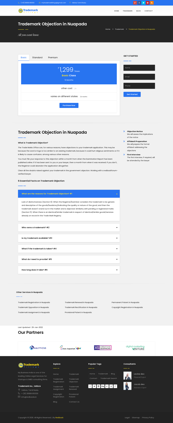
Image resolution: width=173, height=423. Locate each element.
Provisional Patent (73, 395)
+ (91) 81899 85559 (28, 393)
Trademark (128, 11)
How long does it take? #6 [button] (34, 269)
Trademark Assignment (58, 387)
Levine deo (139, 374)
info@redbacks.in (27, 397)
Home (116, 11)
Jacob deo (139, 384)
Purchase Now (69, 105)
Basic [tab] (24, 57)
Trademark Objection (74, 380)
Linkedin (98, 386)
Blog (138, 11)
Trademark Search (108, 378)
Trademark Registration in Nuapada (34, 302)
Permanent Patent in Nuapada (125, 302)
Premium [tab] (53, 57)
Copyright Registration (58, 395)
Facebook (139, 3)
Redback (59, 417)
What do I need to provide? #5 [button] (37, 259)
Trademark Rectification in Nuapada (81, 307)
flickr (107, 386)
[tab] (69, 194)
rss (152, 3)
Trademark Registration (58, 380)
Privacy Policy (148, 417)
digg (103, 386)
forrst (111, 386)
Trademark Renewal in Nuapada (79, 302)
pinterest (147, 3)
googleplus (135, 3)
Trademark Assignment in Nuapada (34, 312)
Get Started (132, 94)
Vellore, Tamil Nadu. (28, 390)
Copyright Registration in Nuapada (127, 307)
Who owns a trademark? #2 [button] (35, 227)
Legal (127, 417)
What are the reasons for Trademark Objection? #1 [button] (47, 193)
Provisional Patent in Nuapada (78, 312)
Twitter (143, 3)
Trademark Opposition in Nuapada (33, 307)
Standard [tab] (37, 57)
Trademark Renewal (74, 387)
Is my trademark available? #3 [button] (37, 238)
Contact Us (74, 401)
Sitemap (136, 417)
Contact (149, 11)
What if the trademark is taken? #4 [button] (39, 248)
